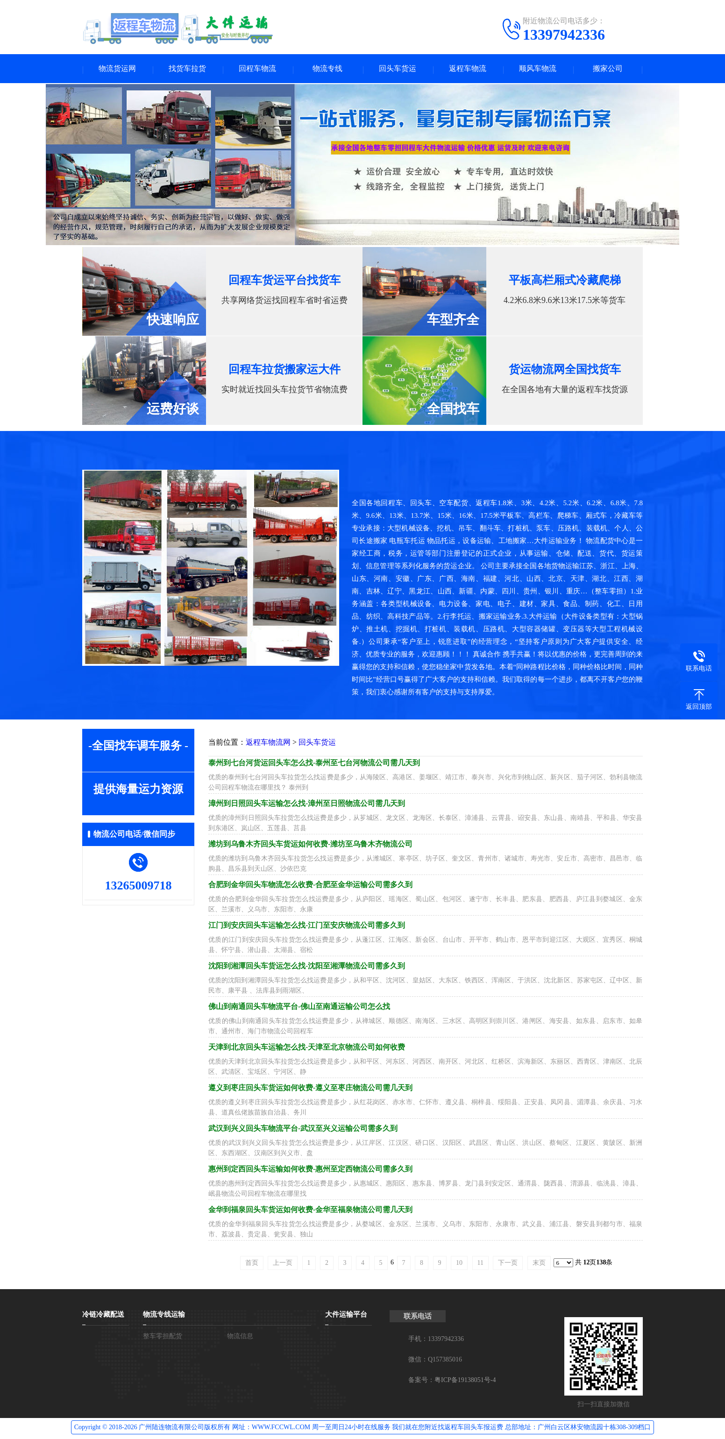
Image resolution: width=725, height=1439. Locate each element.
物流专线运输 (164, 1315)
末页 (539, 1264)
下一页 (508, 1264)
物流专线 (327, 69)
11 (480, 1264)
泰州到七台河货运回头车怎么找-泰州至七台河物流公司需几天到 (314, 764)
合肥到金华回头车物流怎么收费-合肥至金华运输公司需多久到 (310, 886)
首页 (251, 1264)
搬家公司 (608, 69)
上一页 (282, 1264)
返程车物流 (467, 69)
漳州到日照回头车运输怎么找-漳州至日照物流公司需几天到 (306, 805)
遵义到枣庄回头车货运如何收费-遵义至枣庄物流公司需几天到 (310, 1089)
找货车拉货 (187, 69)
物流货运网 (117, 69)
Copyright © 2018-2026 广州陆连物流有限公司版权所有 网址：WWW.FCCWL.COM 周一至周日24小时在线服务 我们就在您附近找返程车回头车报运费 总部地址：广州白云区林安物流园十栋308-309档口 (362, 1428)
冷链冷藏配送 (103, 1315)
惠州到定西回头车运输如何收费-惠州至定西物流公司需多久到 (310, 1170)
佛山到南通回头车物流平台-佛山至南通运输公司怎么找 (299, 1008)
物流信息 (240, 1337)
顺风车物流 (537, 69)
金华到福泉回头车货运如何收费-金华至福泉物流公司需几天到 (310, 1211)
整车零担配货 (162, 1337)
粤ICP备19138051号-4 (465, 1381)
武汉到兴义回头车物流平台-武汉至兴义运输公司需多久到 (303, 1130)
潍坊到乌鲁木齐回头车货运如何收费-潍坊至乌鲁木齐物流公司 (310, 845)
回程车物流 (257, 69)
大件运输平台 (346, 1315)
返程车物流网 (268, 744)
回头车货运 (397, 69)
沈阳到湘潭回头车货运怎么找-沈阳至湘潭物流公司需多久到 (306, 967)
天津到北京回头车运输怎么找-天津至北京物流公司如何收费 (306, 1048)
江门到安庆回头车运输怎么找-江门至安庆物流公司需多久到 (306, 927)
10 (459, 1264)
